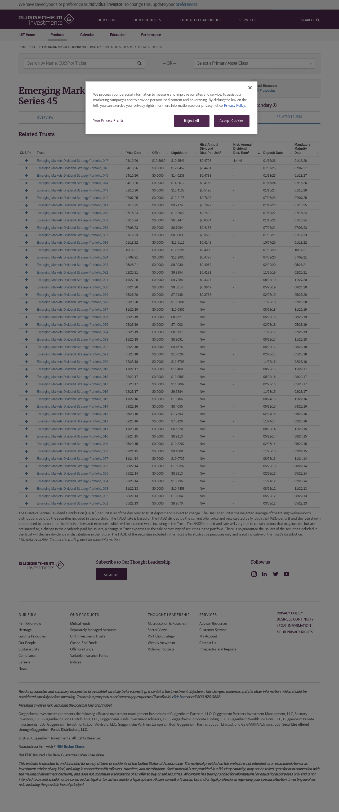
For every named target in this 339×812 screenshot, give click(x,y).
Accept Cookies (231, 121)
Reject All (191, 121)
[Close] (250, 87)
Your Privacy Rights (108, 120)
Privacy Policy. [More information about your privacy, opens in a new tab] (235, 106)
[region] (171, 107)
